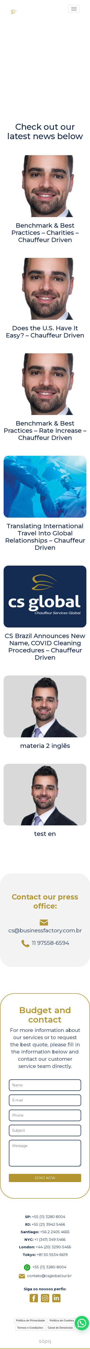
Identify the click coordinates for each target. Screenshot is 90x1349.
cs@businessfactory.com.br (45, 926)
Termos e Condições (30, 1327)
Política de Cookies (62, 1320)
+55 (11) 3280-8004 (49, 1267)
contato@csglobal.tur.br (49, 1275)
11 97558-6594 (45, 943)
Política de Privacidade (30, 1320)
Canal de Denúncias (60, 1327)
